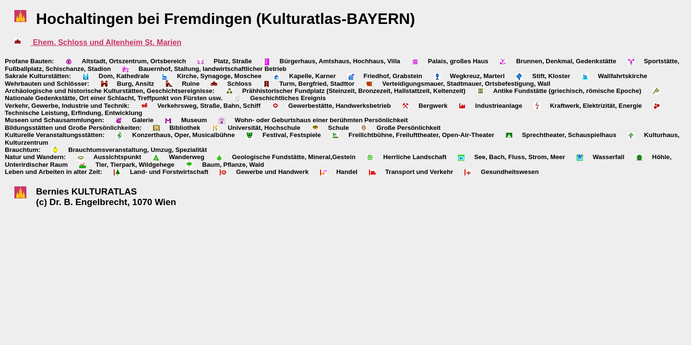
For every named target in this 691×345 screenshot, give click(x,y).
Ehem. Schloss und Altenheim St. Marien (106, 42)
